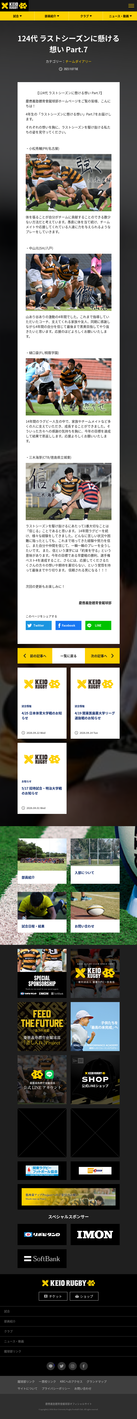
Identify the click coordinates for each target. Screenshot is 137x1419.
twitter (62, 1366)
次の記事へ (99, 655)
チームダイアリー (78, 61)
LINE (98, 625)
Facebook (68, 625)
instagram (73, 1366)
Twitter (38, 625)
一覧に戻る (68, 655)
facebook (84, 1366)
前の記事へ (38, 655)
